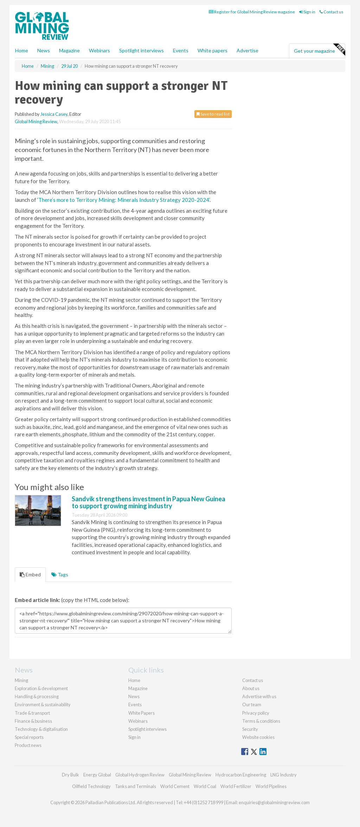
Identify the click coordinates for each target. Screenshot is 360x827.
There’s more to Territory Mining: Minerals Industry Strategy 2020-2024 (123, 200)
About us (250, 688)
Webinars (99, 50)
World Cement (174, 786)
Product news (28, 745)
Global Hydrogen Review (140, 775)
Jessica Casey (54, 114)
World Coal (205, 786)
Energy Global (97, 775)
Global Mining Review (36, 121)
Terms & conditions (261, 721)
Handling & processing (37, 696)
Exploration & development (41, 688)
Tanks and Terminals (135, 786)
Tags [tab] (59, 574)
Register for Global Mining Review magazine (252, 11)
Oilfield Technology (91, 786)
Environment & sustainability (43, 704)
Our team (251, 704)
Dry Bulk (70, 775)
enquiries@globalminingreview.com (274, 802)
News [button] (43, 50)
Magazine (69, 50)
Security (250, 729)
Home (21, 50)
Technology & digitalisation (41, 729)
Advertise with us (259, 696)
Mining (21, 680)
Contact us (331, 11)
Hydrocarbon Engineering (241, 775)
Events (180, 50)
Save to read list (213, 114)
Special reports (29, 737)
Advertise (247, 50)
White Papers (141, 713)
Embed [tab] (30, 574)
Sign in (307, 11)
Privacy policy (255, 713)
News (134, 696)
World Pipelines (271, 786)
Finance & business (33, 721)
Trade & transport (32, 713)
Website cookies (258, 737)
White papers (212, 50)
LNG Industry (283, 775)
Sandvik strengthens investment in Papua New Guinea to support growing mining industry (148, 502)
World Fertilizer (235, 786)
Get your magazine (319, 50)
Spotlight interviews (141, 50)
